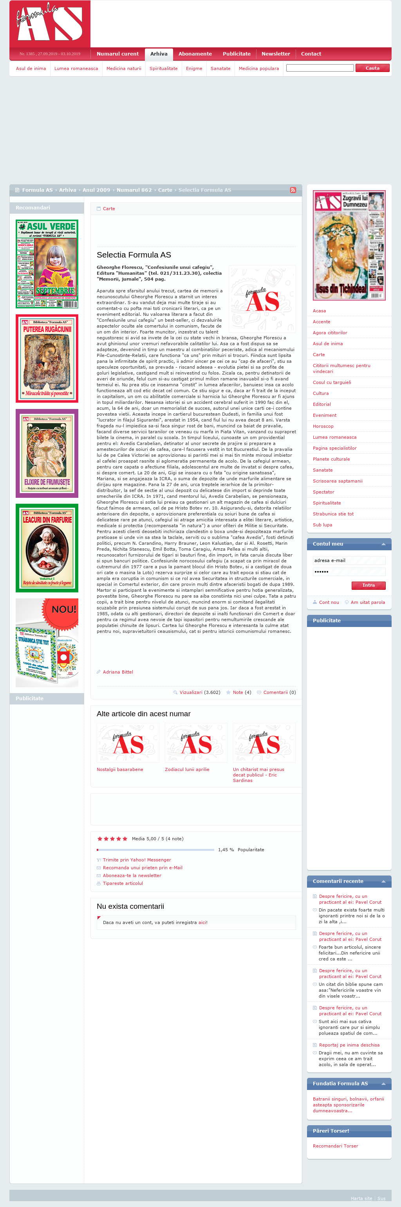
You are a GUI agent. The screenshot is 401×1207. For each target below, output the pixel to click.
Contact (311, 54)
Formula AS (37, 190)
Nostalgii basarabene (128, 747)
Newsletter (276, 54)
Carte (165, 190)
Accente (322, 321)
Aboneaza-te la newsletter (132, 875)
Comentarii (280, 692)
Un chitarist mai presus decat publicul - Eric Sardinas (264, 753)
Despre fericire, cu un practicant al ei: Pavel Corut (350, 899)
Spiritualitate (164, 68)
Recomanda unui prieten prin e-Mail (142, 867)
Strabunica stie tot (333, 513)
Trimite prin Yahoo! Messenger (137, 859)
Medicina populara (259, 68)
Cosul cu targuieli (332, 382)
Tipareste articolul (123, 883)
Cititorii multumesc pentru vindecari (341, 368)
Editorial (322, 404)
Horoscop (323, 426)
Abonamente (195, 54)
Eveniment (324, 415)
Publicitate (237, 54)
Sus (382, 1198)
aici (202, 922)
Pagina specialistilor (335, 447)
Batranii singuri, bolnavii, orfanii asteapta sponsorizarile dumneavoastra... (348, 1104)
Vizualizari (200, 692)
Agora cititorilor (330, 332)
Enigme (194, 68)
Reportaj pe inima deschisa (349, 1044)
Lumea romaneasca (76, 68)
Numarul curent (118, 54)
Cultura (321, 393)
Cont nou (329, 602)
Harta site (361, 1198)
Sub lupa (322, 524)
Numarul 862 (134, 190)
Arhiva (159, 54)
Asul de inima (31, 68)
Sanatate (221, 68)
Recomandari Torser (335, 1145)
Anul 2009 (96, 190)
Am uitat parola (368, 602)
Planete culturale (331, 458)
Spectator (323, 491)
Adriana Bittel (118, 671)
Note (242, 692)
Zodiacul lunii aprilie (196, 747)
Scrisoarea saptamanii (338, 480)
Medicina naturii (124, 68)
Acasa (319, 310)
